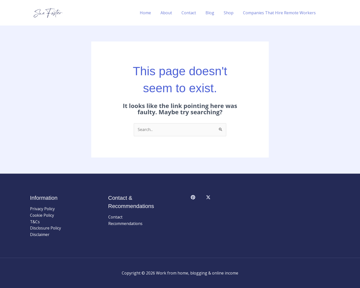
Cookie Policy (42, 215)
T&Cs (35, 221)
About (173, 13)
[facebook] (193, 197)
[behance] (209, 197)
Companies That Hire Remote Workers (280, 13)
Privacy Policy (42, 209)
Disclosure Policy (46, 228)
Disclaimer (40, 234)
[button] (328, 13)
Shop (231, 13)
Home (153, 13)
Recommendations (125, 223)
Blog (213, 13)
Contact (194, 13)
